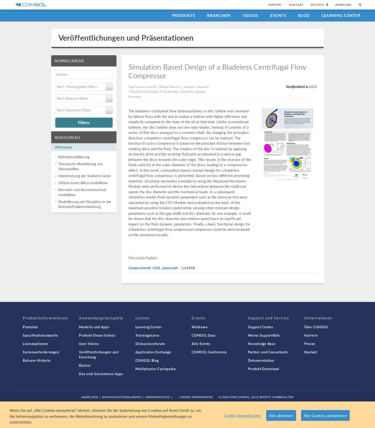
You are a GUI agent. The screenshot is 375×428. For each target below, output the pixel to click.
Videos (251, 15)
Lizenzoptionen (35, 343)
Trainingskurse (147, 335)
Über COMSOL (316, 326)
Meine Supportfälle (264, 335)
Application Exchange (153, 352)
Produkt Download (263, 368)
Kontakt (296, 4)
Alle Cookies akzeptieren (325, 415)
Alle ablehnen (281, 415)
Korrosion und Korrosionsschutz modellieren (82, 192)
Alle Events (201, 343)
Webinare (200, 326)
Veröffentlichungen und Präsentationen (126, 37)
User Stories (89, 343)
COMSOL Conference (209, 352)
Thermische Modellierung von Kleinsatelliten (80, 166)
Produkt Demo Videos (97, 335)
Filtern (84, 122)
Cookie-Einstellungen (242, 415)
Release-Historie (37, 360)
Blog (304, 15)
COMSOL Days (204, 335)
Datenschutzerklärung (122, 397)
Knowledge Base (262, 343)
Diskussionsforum (150, 343)
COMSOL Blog (147, 360)
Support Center (260, 326)
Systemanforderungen (41, 352)
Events (278, 15)
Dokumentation (261, 360)
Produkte (183, 15)
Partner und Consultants (268, 352)
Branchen (219, 15)
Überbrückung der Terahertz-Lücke (84, 175)
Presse (309, 343)
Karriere (311, 335)
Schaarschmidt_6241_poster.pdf (153, 267)
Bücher (85, 365)
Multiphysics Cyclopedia (155, 368)
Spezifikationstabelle (40, 335)
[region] (187, 414)
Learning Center (341, 15)
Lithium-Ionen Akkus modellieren (83, 182)
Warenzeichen (158, 397)
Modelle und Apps (94, 326)
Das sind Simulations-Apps (101, 373)
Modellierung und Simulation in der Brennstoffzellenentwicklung (84, 204)
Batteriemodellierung (73, 156)
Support (275, 4)
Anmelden (343, 4)
